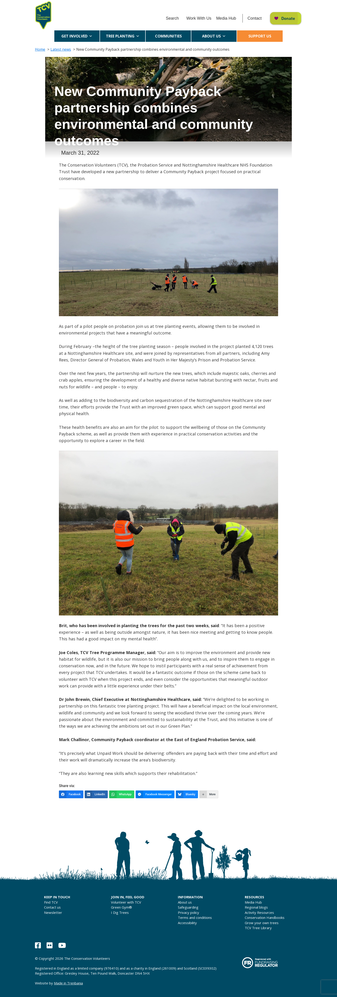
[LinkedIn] (96, 794)
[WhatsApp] (121, 794)
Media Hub (226, 18)
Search (172, 18)
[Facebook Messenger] (155, 794)
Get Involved (76, 36)
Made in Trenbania (68, 983)
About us (214, 36)
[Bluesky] (187, 794)
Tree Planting (123, 36)
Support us (259, 36)
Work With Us (198, 18)
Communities (168, 38)
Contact (254, 18)
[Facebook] (71, 794)
